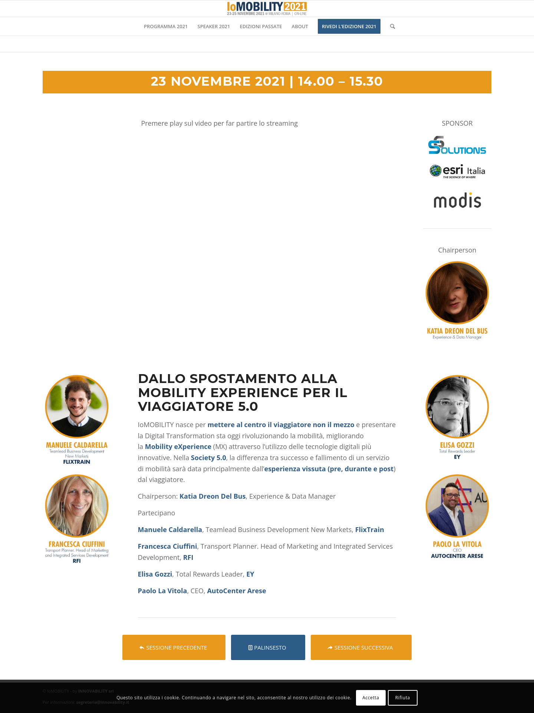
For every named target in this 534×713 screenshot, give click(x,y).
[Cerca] (390, 26)
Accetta (370, 697)
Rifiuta (402, 697)
